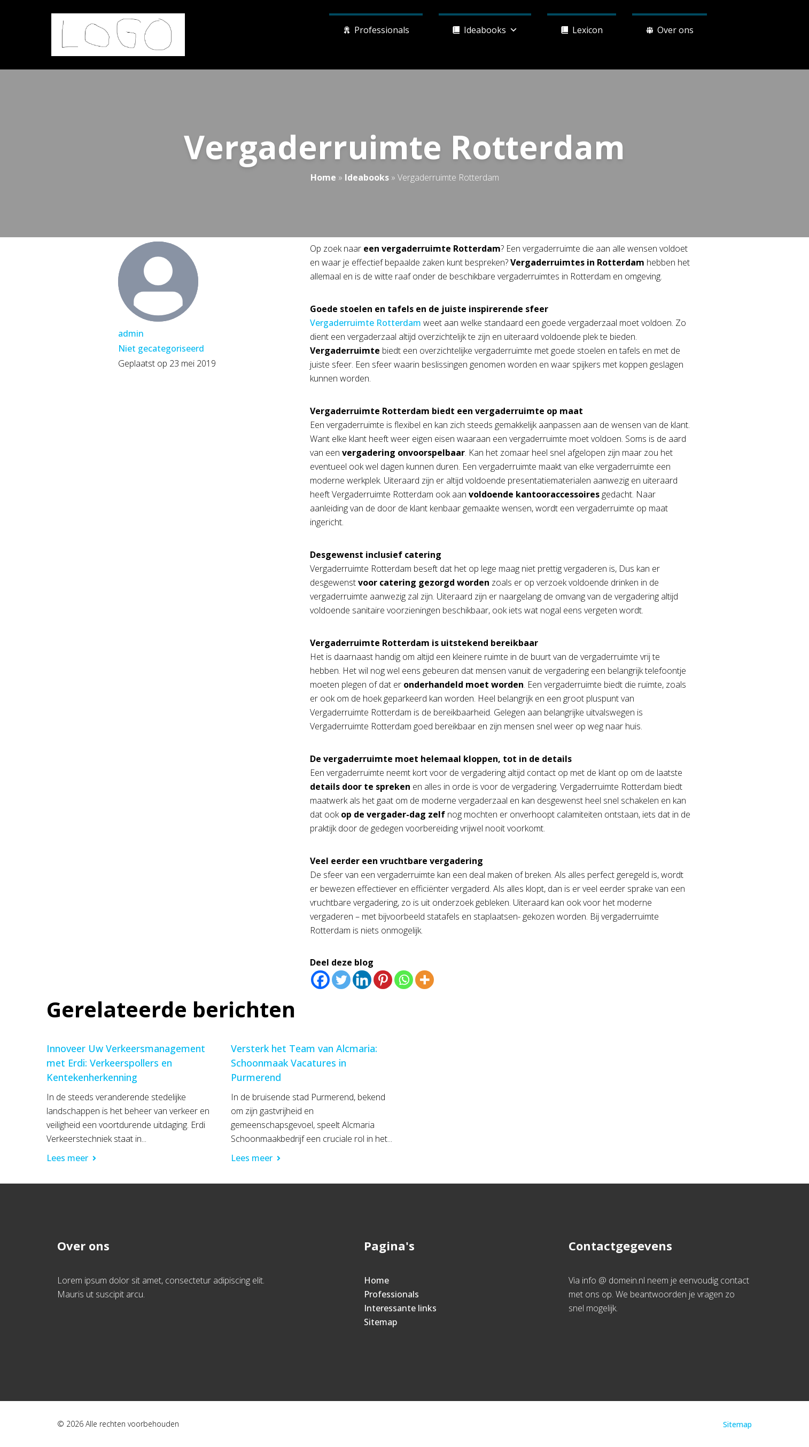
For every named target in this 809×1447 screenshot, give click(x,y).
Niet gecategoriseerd (161, 348)
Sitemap (380, 1322)
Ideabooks (491, 28)
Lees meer (71, 1158)
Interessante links (400, 1308)
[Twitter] (341, 979)
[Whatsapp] (403, 979)
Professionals (381, 30)
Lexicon (587, 30)
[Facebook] (320, 979)
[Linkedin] (362, 979)
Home (323, 177)
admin (131, 333)
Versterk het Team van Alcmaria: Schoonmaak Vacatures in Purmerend (304, 1063)
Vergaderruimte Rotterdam (365, 323)
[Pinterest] (383, 979)
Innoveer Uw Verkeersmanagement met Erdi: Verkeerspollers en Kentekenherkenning (125, 1063)
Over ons (675, 30)
